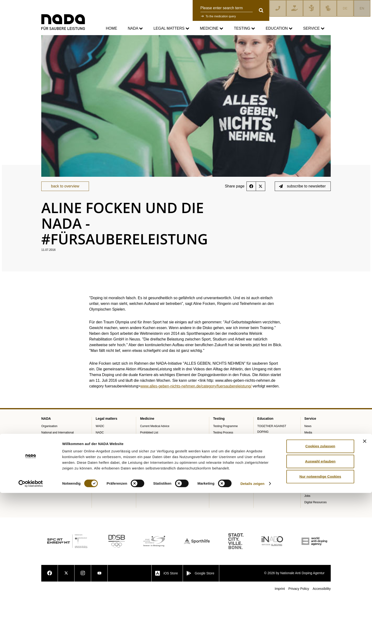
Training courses (267, 466)
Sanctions (102, 473)
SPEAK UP (48, 485)
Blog (307, 467)
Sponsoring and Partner (56, 472)
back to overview (65, 214)
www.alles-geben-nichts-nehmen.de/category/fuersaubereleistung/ (196, 414)
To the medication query (221, 16)
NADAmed (146, 485)
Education (279, 28)
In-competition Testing (227, 473)
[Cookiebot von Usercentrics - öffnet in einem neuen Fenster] (30, 614)
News (308, 454)
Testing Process (223, 460)
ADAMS (218, 479)
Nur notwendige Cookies (320, 607)
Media (308, 460)
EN (362, 8)
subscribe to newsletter (302, 214)
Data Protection (105, 492)
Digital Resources (315, 530)
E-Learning (264, 472)
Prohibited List (149, 460)
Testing (244, 28)
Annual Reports (51, 479)
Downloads (311, 479)
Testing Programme (225, 454)
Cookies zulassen (320, 577)
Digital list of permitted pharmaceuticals (165, 479)
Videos (308, 511)
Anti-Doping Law (106, 467)
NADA (135, 28)
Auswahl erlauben (320, 592)
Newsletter (311, 517)
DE (345, 8)
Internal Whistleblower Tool (58, 492)
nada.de (46, 38)
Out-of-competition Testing (229, 467)
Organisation (49, 454)
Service (314, 28)
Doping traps (148, 492)
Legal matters (171, 28)
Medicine (211, 28)
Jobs (307, 524)
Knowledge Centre (316, 498)
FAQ (307, 504)
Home (111, 28)
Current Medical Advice (154, 454)
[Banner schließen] (364, 572)
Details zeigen (252, 615)
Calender (310, 473)
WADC (100, 454)
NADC (100, 460)
